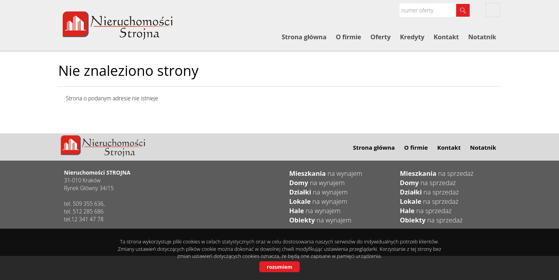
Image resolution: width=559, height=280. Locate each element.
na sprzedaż (437, 173)
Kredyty (412, 37)
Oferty (380, 37)
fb (493, 10)
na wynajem (325, 173)
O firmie (348, 37)
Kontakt (446, 37)
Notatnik (482, 37)
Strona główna (303, 37)
